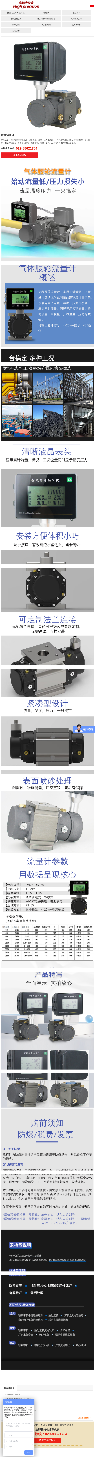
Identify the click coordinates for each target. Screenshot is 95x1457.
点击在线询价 (19, 155)
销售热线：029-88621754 (47, 1434)
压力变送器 (46, 25)
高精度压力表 (76, 19)
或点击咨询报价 (47, 1440)
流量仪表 (16, 25)
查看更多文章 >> (84, 1418)
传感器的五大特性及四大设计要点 (18, 1398)
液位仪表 (76, 13)
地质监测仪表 (15, 19)
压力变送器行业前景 (12, 1394)
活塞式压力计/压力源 (16, 13)
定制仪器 (16, 31)
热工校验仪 (76, 25)
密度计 (46, 13)
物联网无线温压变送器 (46, 19)
